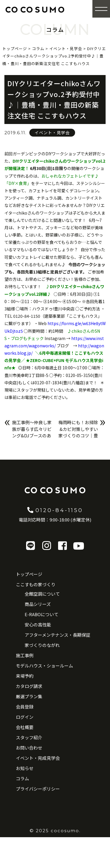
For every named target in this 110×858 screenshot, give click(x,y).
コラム (22, 778)
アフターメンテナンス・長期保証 (57, 635)
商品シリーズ (38, 604)
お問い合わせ (29, 748)
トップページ (29, 574)
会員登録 (24, 707)
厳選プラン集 (29, 696)
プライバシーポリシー (38, 789)
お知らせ (24, 768)
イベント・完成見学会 (38, 758)
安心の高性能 (38, 624)
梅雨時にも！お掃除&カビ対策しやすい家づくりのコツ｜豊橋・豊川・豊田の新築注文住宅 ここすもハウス (78, 438)
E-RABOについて (41, 614)
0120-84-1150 (55, 510)
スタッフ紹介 (29, 737)
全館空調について (42, 594)
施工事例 (24, 655)
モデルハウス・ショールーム (44, 665)
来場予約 (24, 676)
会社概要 (24, 727)
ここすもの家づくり (35, 584)
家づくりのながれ (42, 645)
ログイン (24, 717)
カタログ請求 (29, 686)
